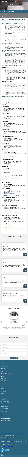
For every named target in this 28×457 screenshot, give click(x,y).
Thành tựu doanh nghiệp (5, 366)
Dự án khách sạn (3, 399)
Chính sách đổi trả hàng (5, 413)
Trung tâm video (3, 369)
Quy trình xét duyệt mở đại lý (12, 13)
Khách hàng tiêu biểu (22, 13)
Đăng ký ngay (14, 357)
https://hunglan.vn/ (10, 111)
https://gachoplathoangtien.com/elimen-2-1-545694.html (16, 221)
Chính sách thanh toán (4, 406)
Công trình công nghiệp (5, 401)
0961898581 (5, 418)
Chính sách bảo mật (4, 411)
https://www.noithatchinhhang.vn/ (12, 127)
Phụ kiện (2, 388)
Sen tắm (2, 385)
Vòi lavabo (2, 386)
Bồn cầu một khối (4, 380)
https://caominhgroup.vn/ (11, 119)
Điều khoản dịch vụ (4, 409)
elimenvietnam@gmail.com (6, 420)
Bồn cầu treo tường (4, 381)
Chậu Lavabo (3, 383)
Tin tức (2, 371)
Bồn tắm (2, 393)
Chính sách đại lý (4, 13)
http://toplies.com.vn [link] (10, 164)
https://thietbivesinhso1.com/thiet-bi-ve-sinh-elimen (15, 212)
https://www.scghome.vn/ (11, 141)
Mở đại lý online (3, 16)
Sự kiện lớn (3, 368)
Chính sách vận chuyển (4, 408)
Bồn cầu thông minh (4, 378)
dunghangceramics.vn (10, 193)
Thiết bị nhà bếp (3, 391)
